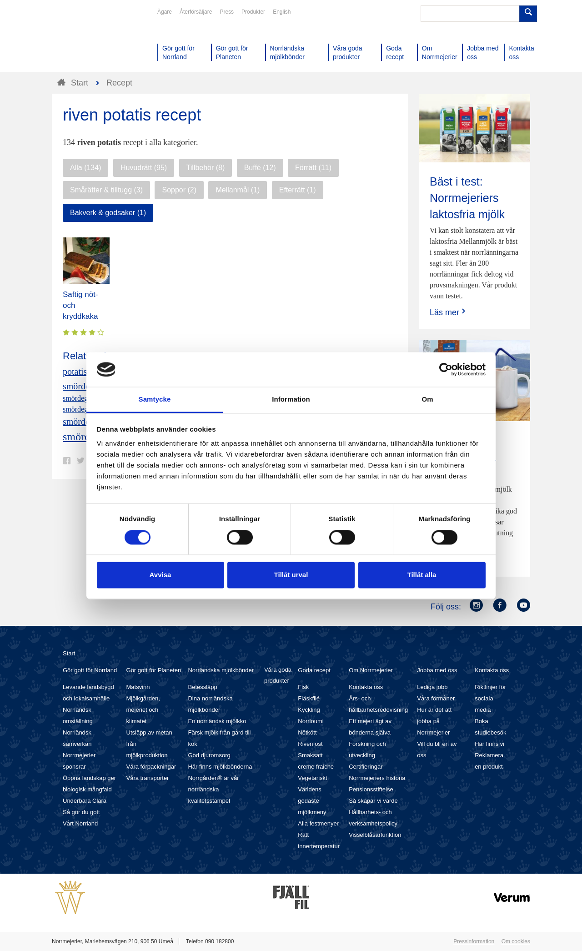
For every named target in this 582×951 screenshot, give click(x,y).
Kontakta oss (366, 687)
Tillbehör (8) (205, 167)
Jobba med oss (437, 670)
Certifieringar (365, 766)
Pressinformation (473, 941)
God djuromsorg (209, 755)
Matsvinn (138, 687)
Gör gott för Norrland (90, 670)
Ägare (164, 12)
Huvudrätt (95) (143, 167)
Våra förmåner (436, 698)
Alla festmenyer (318, 823)
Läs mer (448, 312)
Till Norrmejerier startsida (86, 40)
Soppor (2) (179, 190)
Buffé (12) (260, 167)
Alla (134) (85, 167)
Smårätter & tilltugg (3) (106, 190)
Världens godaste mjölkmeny (312, 800)
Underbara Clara (84, 800)
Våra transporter (147, 778)
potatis (75, 372)
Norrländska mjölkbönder (221, 670)
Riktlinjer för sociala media (490, 698)
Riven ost (310, 743)
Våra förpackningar (151, 766)
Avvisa (160, 575)
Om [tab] (427, 399)
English (282, 12)
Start (69, 653)
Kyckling (309, 709)
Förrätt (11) (313, 167)
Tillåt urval (291, 575)
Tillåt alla (421, 575)
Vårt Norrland (80, 823)
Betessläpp (202, 687)
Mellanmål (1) (238, 190)
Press (227, 12)
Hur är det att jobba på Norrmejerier (434, 721)
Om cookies (516, 941)
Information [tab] (291, 399)
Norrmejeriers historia (377, 778)
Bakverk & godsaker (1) (108, 212)
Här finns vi (489, 743)
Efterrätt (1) (297, 190)
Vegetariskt (312, 778)
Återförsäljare (196, 12)
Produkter (253, 12)
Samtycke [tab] (155, 399)
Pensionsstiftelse (371, 789)
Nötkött (307, 732)
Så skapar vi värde (373, 800)
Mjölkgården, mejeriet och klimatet (143, 710)
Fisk (303, 687)
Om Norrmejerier (371, 670)
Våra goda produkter (277, 675)
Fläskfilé (309, 698)
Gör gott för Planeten (153, 670)
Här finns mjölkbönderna (220, 766)
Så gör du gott (81, 812)
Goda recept (314, 670)
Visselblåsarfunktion (375, 834)
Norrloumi (310, 721)
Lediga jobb (432, 687)
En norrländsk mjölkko (217, 721)
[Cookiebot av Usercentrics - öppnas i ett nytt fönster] (446, 369)
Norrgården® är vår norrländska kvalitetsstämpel (213, 789)
